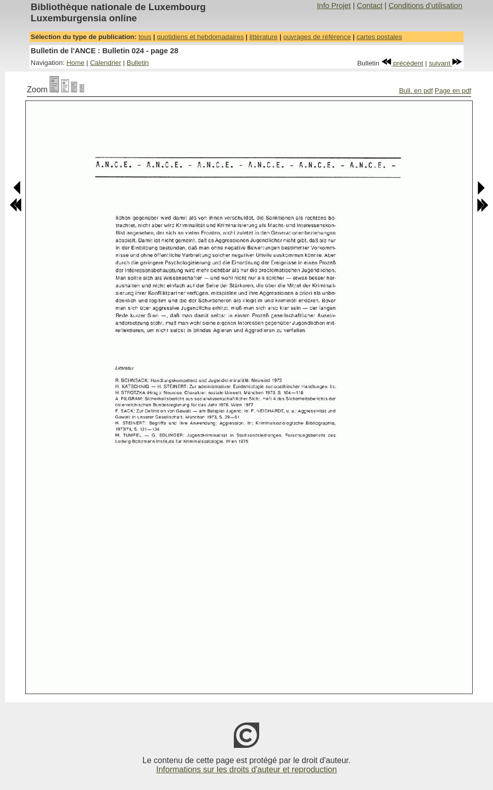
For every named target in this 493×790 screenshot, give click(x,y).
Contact (370, 6)
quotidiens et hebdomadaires (200, 37)
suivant (445, 63)
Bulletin (138, 62)
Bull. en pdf (416, 90)
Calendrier (105, 62)
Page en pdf (453, 90)
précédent (402, 63)
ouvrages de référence (316, 37)
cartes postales (379, 37)
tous (144, 37)
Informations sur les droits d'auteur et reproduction (246, 769)
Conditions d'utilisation (425, 6)
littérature (264, 37)
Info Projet (334, 6)
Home (75, 62)
